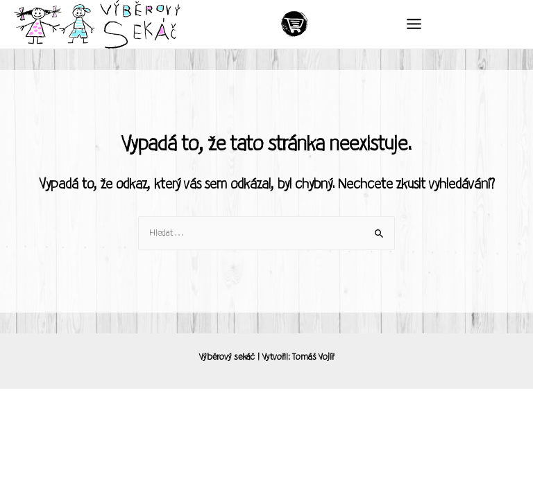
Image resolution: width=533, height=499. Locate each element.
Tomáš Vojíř (313, 357)
